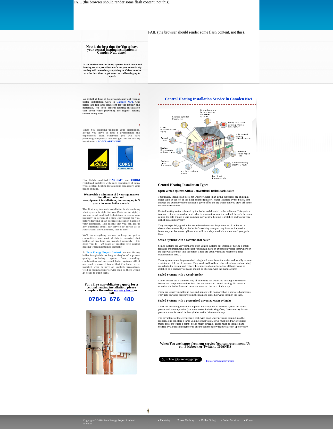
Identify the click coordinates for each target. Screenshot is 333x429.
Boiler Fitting (208, 420)
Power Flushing (185, 420)
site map (87, 423)
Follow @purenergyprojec (220, 360)
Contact (250, 420)
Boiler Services (231, 420)
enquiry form (124, 290)
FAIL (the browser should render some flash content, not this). (122, 2)
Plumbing (165, 420)
